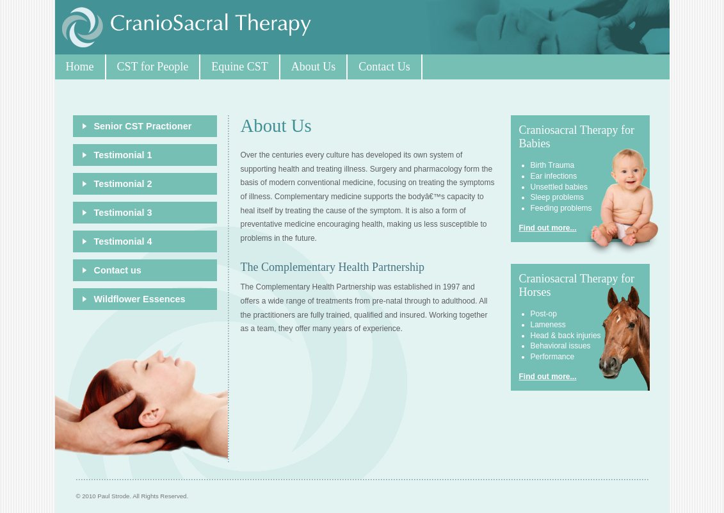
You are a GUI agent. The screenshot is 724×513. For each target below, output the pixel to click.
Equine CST (239, 66)
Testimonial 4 (123, 241)
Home (80, 66)
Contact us (117, 270)
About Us (313, 66)
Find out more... (548, 228)
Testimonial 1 (123, 155)
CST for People (153, 66)
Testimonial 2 (123, 184)
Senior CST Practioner (143, 126)
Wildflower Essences (140, 299)
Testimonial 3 (123, 213)
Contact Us (384, 66)
